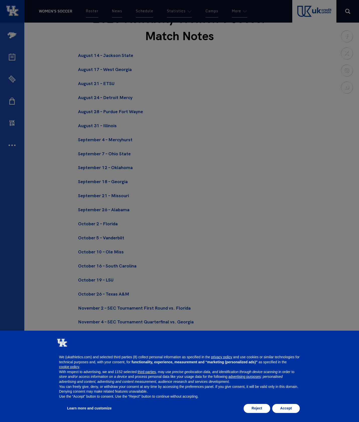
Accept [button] (286, 408)
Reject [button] (257, 408)
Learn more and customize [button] (89, 408)
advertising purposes (244, 377)
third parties (146, 372)
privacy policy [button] (221, 357)
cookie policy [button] (69, 367)
